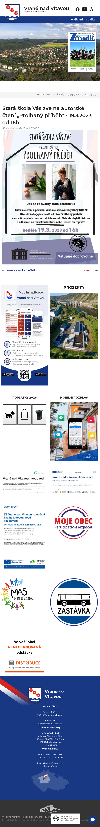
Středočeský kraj (50, 733)
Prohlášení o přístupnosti (50, 763)
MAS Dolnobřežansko (50, 742)
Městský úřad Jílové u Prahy (50, 739)
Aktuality (60, 94)
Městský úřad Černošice (50, 736)
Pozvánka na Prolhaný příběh (19, 270)
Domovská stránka (45, 94)
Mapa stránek (50, 766)
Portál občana (50, 745)
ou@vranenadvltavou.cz (50, 723)
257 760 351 (50, 720)
